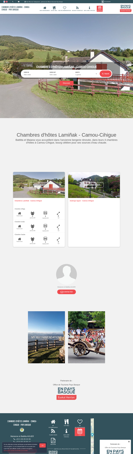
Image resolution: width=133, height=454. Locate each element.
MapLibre (124, 453)
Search (105, 74)
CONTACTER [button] (67, 292)
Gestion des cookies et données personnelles (16, 450)
